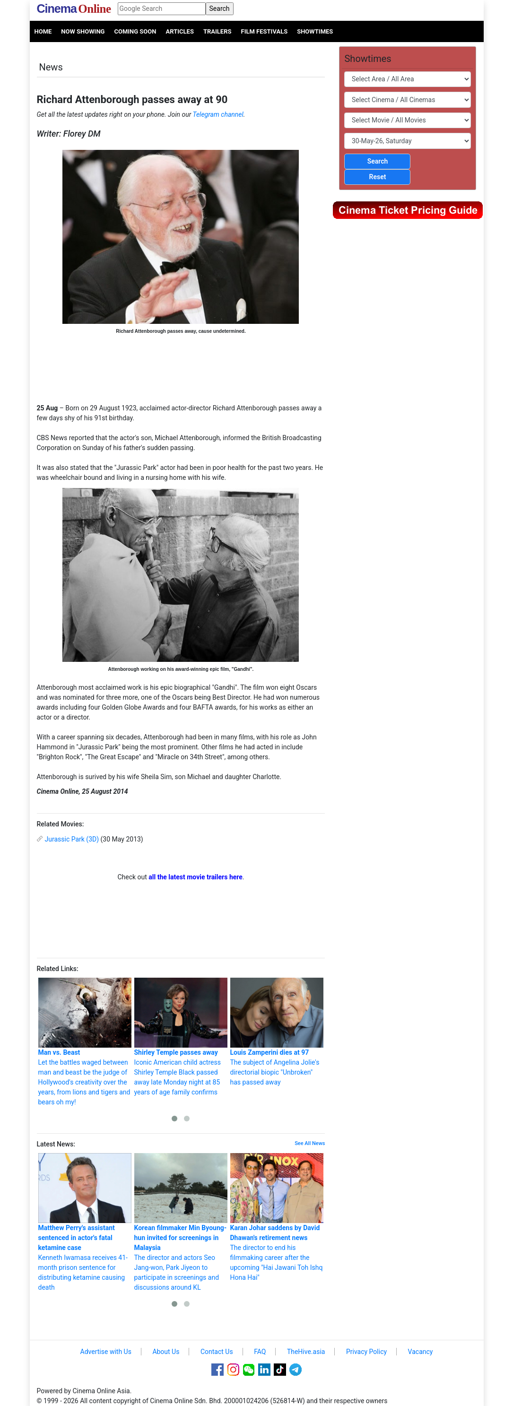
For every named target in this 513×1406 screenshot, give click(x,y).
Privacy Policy (366, 1351)
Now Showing (82, 31)
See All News (310, 1143)
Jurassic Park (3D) (72, 839)
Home (43, 31)
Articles (179, 31)
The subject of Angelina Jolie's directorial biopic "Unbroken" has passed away (276, 1032)
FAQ (260, 1351)
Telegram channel (218, 114)
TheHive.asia (306, 1351)
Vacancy (420, 1351)
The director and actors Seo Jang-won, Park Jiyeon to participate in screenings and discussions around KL (180, 1222)
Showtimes (315, 31)
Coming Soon (135, 31)
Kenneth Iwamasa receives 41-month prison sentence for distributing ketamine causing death (84, 1222)
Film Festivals (264, 31)
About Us (165, 1351)
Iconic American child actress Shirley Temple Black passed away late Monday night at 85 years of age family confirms (180, 1037)
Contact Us (216, 1351)
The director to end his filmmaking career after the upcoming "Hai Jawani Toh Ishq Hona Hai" (276, 1217)
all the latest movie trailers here (195, 877)
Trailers (217, 31)
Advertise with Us (105, 1351)
